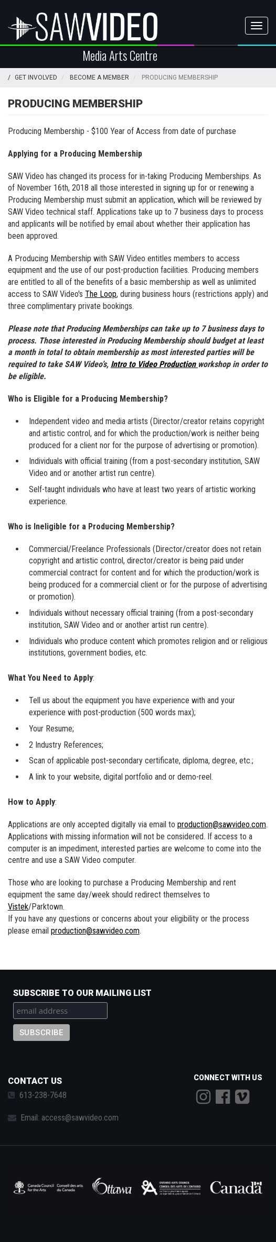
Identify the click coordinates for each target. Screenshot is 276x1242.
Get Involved (36, 77)
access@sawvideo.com (80, 1118)
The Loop (100, 294)
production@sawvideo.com (221, 824)
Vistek (18, 907)
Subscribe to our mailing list (82, 993)
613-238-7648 (43, 1095)
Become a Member (99, 77)
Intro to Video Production (154, 364)
